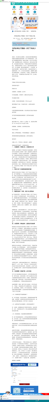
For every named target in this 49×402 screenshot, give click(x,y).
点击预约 (30, 39)
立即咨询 (37, 400)
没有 (14, 376)
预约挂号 (25, 43)
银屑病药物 (33, 31)
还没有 (15, 368)
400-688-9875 (19, 43)
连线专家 (12, 400)
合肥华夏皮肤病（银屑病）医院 (21, 31)
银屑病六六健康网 (16, 360)
